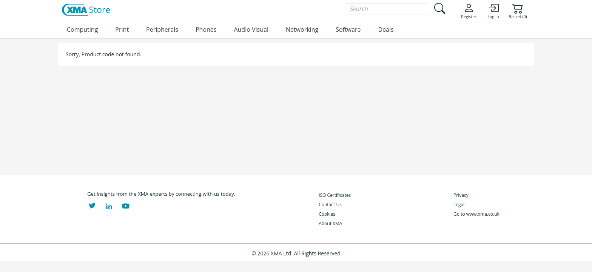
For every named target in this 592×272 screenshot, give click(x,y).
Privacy (461, 195)
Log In (493, 11)
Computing (82, 29)
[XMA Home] (86, 10)
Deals (385, 29)
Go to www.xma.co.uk (476, 214)
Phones (206, 29)
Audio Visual (251, 29)
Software (348, 29)
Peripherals (162, 29)
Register (468, 11)
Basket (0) (518, 11)
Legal (458, 204)
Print (122, 29)
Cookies (327, 214)
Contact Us (330, 204)
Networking (302, 29)
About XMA (330, 223)
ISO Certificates (335, 195)
